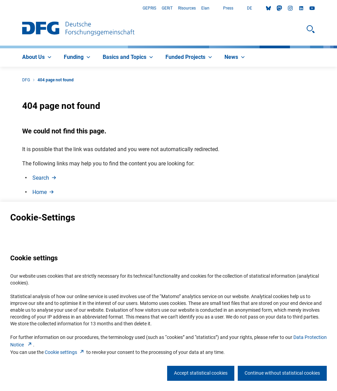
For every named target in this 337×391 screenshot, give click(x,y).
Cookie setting (65, 352)
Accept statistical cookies (201, 373)
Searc (44, 178)
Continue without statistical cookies (282, 373)
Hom (43, 192)
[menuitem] (37, 57)
